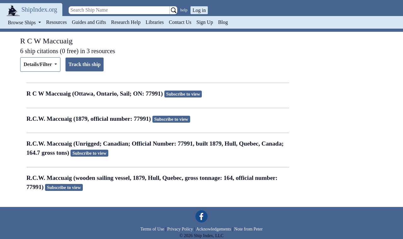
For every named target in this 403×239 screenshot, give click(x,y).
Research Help (126, 22)
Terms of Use (152, 229)
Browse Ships (22, 22)
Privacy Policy (180, 229)
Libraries (154, 22)
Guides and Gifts (89, 22)
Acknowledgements (213, 229)
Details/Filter (38, 64)
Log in (199, 10)
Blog (223, 22)
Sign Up (204, 22)
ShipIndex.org (39, 9)
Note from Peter (248, 229)
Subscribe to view (183, 94)
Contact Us (180, 22)
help (184, 10)
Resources (56, 22)
